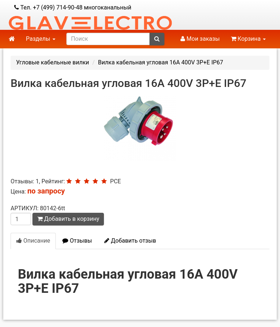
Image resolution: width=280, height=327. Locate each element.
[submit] (156, 39)
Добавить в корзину (68, 218)
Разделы (40, 38)
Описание (33, 240)
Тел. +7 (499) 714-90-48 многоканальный (72, 7)
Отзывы (77, 240)
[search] (108, 39)
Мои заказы (200, 38)
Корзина (248, 38)
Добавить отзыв (130, 240)
